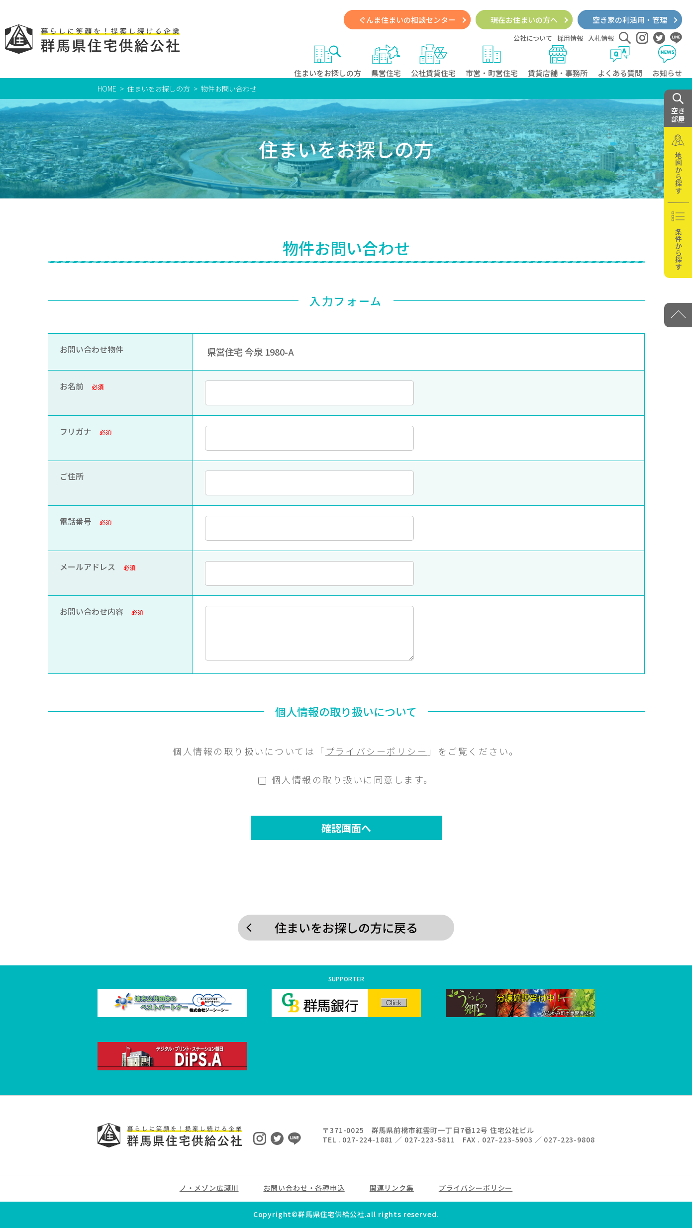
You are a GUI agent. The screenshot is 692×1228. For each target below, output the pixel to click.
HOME (107, 89)
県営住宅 (386, 61)
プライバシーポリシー (376, 751)
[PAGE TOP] (678, 315)
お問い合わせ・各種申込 (304, 1188)
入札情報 (601, 38)
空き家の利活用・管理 (630, 19)
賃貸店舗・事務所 (558, 61)
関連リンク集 (392, 1188)
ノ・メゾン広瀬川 (209, 1188)
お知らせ (667, 61)
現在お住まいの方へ (524, 19)
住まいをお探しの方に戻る (346, 927)
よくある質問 (619, 61)
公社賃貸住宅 (433, 61)
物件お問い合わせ (229, 89)
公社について (532, 38)
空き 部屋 (678, 108)
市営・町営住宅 (492, 61)
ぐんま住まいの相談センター (407, 19)
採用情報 (570, 38)
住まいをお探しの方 (327, 61)
